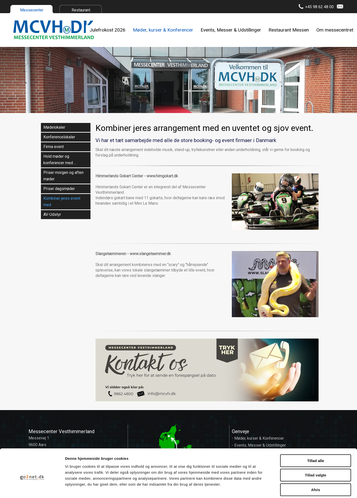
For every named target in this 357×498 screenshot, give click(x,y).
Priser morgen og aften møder (63, 175)
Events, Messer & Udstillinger (231, 30)
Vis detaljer (258, 488)
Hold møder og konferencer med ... (59, 159)
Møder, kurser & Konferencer (163, 30)
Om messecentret (334, 30)
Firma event (53, 146)
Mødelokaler (54, 127)
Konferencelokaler (59, 137)
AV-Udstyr (52, 214)
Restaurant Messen (288, 30)
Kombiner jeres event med (61, 201)
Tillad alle (315, 437)
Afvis (315, 466)
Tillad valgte (315, 452)
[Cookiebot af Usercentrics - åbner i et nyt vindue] (32, 488)
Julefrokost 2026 (107, 30)
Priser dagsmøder (59, 188)
